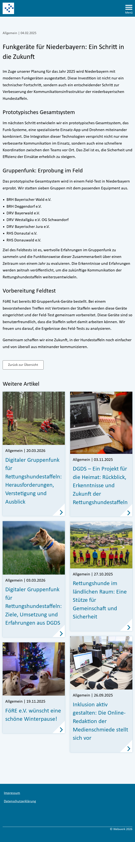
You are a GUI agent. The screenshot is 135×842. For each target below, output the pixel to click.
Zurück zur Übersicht (23, 365)
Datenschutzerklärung (20, 801)
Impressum (12, 793)
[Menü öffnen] (129, 8)
